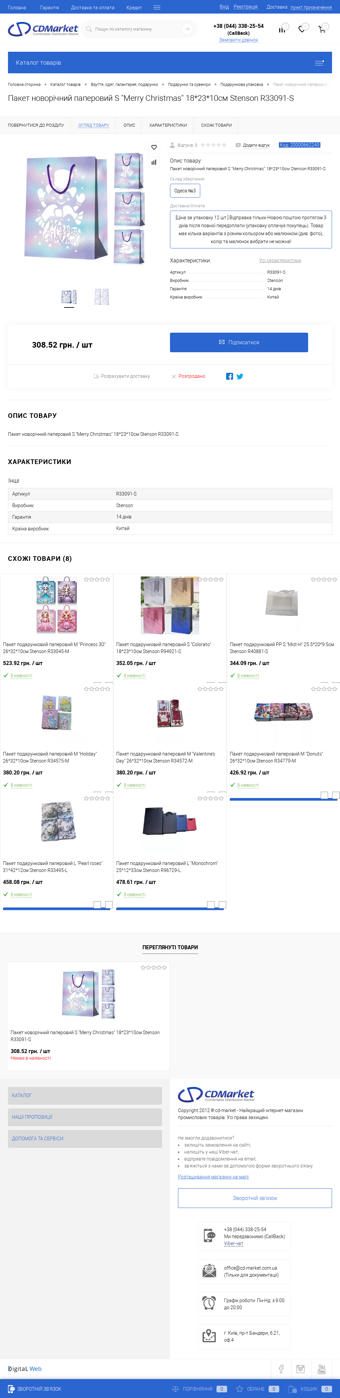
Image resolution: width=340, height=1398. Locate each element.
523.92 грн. (56, 666)
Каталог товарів (170, 62)
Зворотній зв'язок (255, 1199)
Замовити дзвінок (238, 39)
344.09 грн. (283, 666)
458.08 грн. (56, 885)
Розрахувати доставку (122, 377)
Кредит (134, 7)
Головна (17, 7)
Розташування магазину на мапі (213, 1177)
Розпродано (188, 377)
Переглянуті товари (170, 948)
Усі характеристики (280, 260)
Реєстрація (246, 6)
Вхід (224, 6)
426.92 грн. (283, 776)
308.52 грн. (30, 1051)
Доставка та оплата (93, 7)
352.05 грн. (169, 666)
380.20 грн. (56, 776)
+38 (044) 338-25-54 (238, 26)
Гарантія (49, 7)
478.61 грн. (169, 885)
